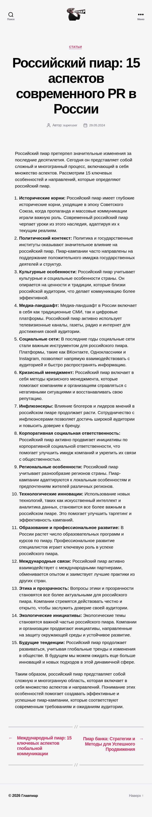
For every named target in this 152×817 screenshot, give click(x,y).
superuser (70, 132)
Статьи (76, 53)
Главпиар (30, 805)
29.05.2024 (97, 132)
